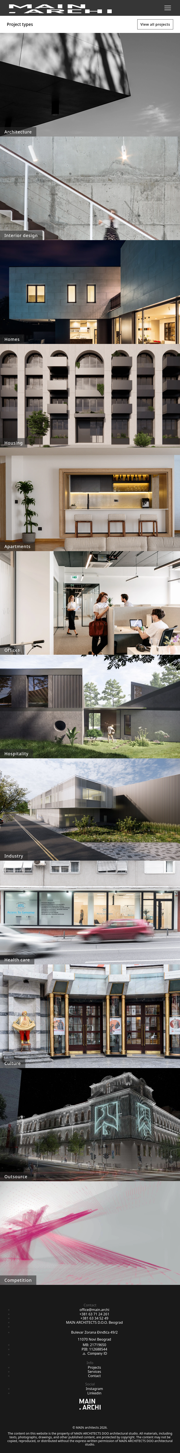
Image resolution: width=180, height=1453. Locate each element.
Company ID (94, 1353)
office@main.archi (94, 1309)
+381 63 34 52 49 (94, 1318)
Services (94, 1371)
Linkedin (94, 1393)
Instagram (94, 1388)
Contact (94, 1375)
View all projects (155, 24)
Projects (94, 1367)
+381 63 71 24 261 (94, 1314)
